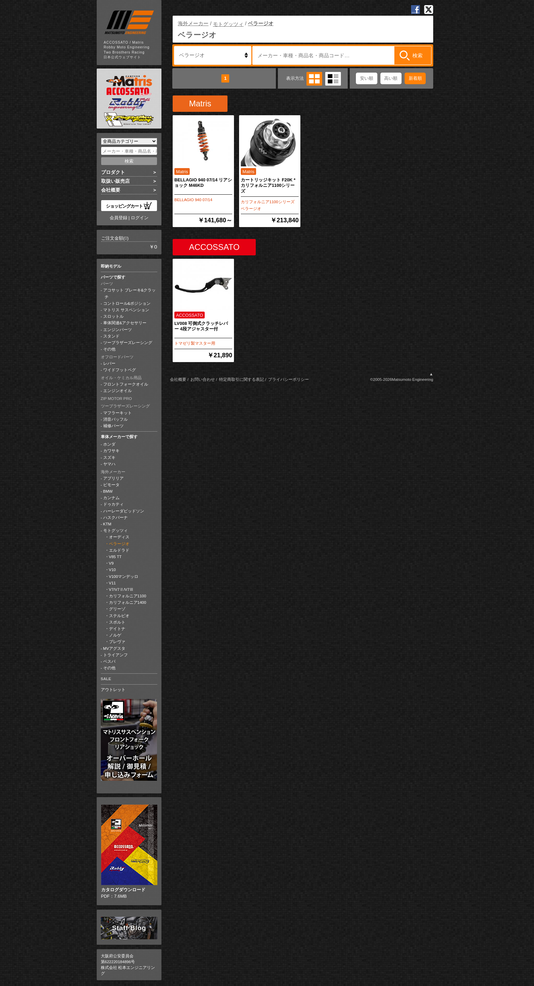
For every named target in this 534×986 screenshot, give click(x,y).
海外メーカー (113, 472)
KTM (107, 524)
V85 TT (115, 557)
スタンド (111, 336)
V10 (112, 570)
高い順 (390, 78)
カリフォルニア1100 (127, 596)
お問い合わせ (202, 379)
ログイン (139, 217)
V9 (111, 563)
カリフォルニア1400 (127, 602)
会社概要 (110, 190)
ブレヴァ (117, 642)
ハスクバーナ (115, 518)
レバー (109, 363)
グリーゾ (117, 609)
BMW (108, 491)
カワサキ (111, 451)
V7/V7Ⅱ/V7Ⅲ (121, 589)
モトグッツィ (115, 530)
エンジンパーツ (117, 330)
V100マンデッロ (124, 576)
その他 (109, 349)
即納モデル (111, 266)
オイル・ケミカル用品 (121, 378)
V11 (112, 583)
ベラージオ (119, 544)
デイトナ (117, 629)
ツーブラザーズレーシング (127, 343)
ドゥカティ (113, 504)
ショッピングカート (129, 205)
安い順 (366, 78)
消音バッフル (115, 419)
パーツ (107, 284)
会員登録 (118, 217)
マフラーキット (117, 413)
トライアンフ (115, 655)
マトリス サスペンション (126, 310)
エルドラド (119, 550)
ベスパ (109, 661)
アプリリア (113, 478)
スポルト (117, 622)
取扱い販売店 (115, 181)
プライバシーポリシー (288, 379)
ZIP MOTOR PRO (116, 399)
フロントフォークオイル (125, 384)
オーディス (119, 537)
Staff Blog (129, 927)
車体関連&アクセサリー (125, 323)
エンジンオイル (117, 391)
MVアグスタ (114, 648)
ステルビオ (119, 616)
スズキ (109, 457)
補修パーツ (113, 426)
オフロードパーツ (117, 357)
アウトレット (113, 690)
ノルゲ (115, 635)
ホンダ (109, 444)
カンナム (111, 498)
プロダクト (113, 172)
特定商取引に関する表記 (241, 379)
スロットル (113, 316)
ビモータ (111, 485)
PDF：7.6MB (129, 852)
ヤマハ (109, 464)
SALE (106, 679)
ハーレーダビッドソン (123, 511)
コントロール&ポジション (127, 303)
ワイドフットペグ (119, 370)
